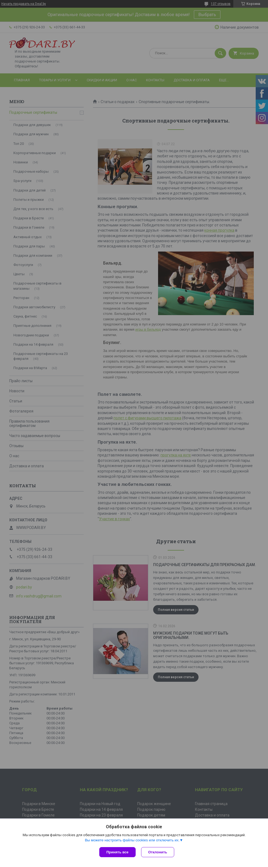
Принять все (117, 852)
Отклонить (157, 852)
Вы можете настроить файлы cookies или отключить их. (132, 840)
